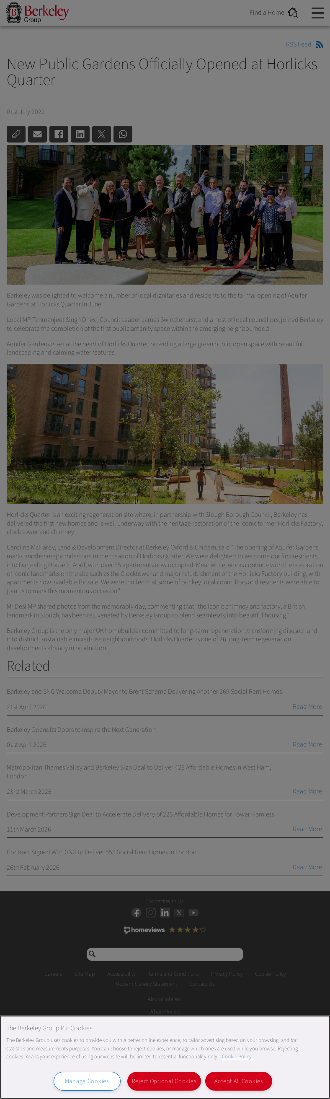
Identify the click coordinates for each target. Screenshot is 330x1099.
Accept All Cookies (238, 1081)
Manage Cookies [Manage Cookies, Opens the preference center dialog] (87, 1081)
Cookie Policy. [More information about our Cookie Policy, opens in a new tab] (237, 1056)
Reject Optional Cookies (164, 1081)
